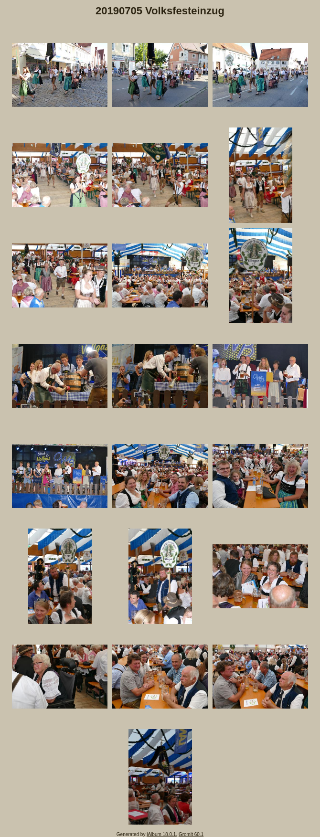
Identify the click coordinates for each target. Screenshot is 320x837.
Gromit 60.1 (191, 834)
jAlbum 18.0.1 (161, 834)
